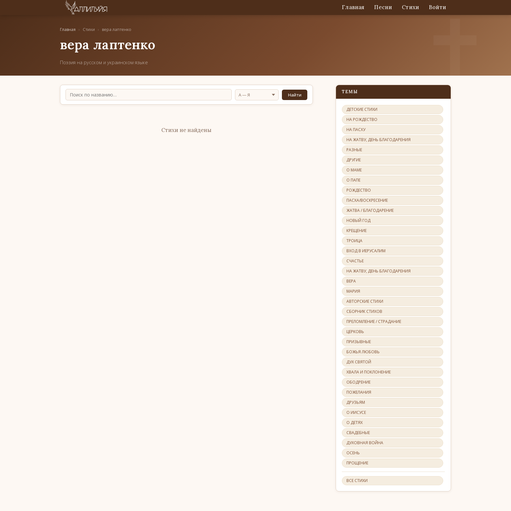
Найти (294, 95)
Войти (437, 7)
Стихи (410, 7)
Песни (383, 7)
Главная (353, 7)
